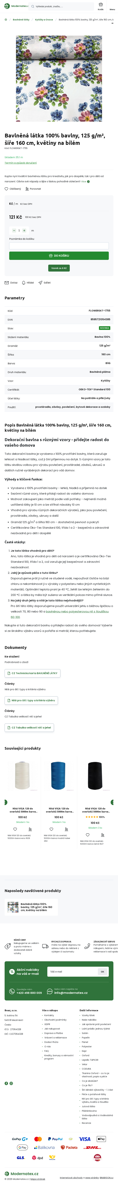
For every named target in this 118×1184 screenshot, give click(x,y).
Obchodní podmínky (55, 1019)
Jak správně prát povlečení (96, 1024)
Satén (85, 1033)
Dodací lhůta (51, 1042)
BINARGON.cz (106, 1177)
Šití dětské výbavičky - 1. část (97, 1089)
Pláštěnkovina (89, 1110)
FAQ (46, 1051)
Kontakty (49, 1015)
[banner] (14, 6)
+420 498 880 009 (29, 993)
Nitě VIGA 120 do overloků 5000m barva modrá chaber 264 (59, 810)
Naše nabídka (89, 1019)
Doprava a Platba (53, 1033)
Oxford (85, 1055)
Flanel (85, 1042)
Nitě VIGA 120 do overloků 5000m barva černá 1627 (95, 810)
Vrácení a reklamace (55, 1037)
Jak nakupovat (52, 1028)
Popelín (86, 1037)
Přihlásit (102, 971)
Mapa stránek (38, 1179)
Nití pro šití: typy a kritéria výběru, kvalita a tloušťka (95, 1100)
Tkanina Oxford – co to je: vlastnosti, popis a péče (96, 1075)
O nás (47, 1046)
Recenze (86, 1123)
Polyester (87, 1046)
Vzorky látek (88, 1015)
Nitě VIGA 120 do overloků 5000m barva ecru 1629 (23, 810)
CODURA (86, 1068)
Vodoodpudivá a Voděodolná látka (97, 1117)
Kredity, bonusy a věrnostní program (58, 1057)
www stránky (92, 1177)
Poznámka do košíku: (21, 239)
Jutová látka (88, 1106)
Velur (84, 1064)
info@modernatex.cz (71, 993)
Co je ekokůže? (90, 1080)
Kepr (84, 1051)
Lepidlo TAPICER (90, 1059)
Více (83, 181)
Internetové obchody (71, 1177)
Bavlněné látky (21, 19)
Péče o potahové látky (94, 1094)
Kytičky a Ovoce (44, 19)
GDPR (47, 1024)
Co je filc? (87, 1085)
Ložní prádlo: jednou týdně (96, 1028)
